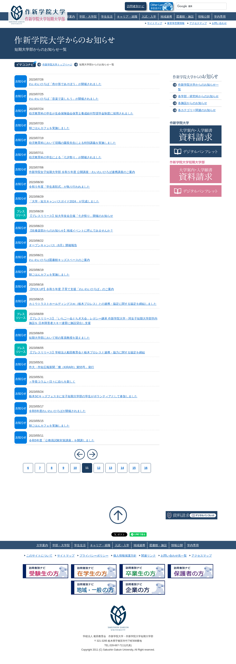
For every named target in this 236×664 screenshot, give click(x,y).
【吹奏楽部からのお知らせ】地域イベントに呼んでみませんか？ (71, 230)
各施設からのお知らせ (192, 103)
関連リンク (148, 555)
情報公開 (204, 16)
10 (75, 467)
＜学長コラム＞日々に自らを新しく (52, 381)
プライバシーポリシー (93, 555)
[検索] (196, 6)
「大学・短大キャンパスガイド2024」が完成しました (64, 201)
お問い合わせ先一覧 (174, 555)
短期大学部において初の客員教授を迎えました (59, 337)
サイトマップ (154, 23)
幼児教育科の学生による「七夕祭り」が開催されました (65, 157)
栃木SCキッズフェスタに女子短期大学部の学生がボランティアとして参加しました (83, 396)
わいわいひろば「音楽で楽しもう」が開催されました (64, 98)
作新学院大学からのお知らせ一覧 (198, 87)
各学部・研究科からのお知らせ (198, 96)
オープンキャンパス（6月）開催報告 (53, 245)
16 (146, 467)
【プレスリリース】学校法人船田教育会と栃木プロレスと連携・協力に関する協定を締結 (87, 352)
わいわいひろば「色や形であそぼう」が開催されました (65, 84)
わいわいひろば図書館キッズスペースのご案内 (59, 260)
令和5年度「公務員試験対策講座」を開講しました (61, 440)
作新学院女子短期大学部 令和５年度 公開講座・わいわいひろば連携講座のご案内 (82, 172)
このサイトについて (39, 555)
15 (134, 467)
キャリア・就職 (127, 16)
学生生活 (107, 16)
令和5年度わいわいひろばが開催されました (57, 411)
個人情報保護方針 (124, 555)
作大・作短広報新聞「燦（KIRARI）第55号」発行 (61, 367)
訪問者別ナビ (135, 6)
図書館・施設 (185, 16)
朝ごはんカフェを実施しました (49, 128)
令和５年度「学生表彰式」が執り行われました (59, 186)
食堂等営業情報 (175, 23)
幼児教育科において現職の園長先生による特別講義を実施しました (72, 142)
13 (110, 467)
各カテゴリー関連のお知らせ (197, 110)
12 (98, 467)
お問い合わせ (219, 23)
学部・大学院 (88, 16)
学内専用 (220, 16)
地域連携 (166, 16)
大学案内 (69, 16)
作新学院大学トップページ (57, 64)
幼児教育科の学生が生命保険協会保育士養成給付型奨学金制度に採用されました (81, 113)
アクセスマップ (198, 23)
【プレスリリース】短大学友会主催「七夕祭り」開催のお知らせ (71, 215)
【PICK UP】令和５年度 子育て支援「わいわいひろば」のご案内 (71, 289)
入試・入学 (149, 16)
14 (122, 467)
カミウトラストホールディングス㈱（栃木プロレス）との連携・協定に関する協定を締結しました (93, 303)
